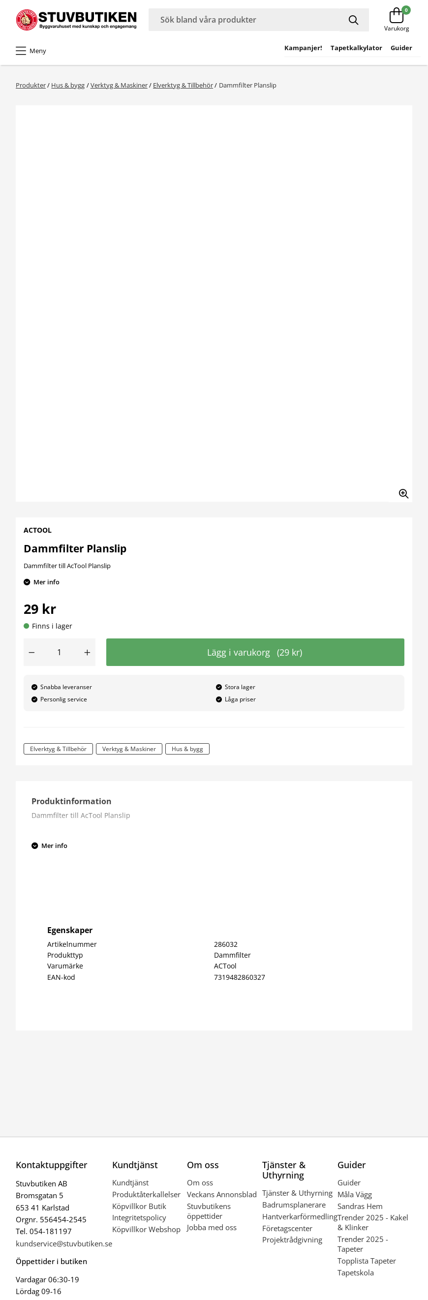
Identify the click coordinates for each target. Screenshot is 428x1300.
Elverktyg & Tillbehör (183, 85)
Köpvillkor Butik (139, 1206)
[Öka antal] (87, 652)
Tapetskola (355, 1272)
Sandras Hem (360, 1206)
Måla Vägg (354, 1194)
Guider (349, 1182)
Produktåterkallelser (146, 1194)
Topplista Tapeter (366, 1261)
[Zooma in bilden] (400, 490)
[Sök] (354, 19)
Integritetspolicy (139, 1217)
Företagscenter (287, 1228)
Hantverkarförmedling (299, 1216)
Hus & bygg (68, 85)
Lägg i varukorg (254, 652)
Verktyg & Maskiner (119, 85)
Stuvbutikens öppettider (209, 1211)
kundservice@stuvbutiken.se (64, 1243)
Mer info (46, 581)
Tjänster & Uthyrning (297, 1193)
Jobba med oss (212, 1227)
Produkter (31, 85)
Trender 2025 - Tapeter (362, 1244)
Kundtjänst (130, 1182)
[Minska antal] (31, 652)
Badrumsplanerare (294, 1204)
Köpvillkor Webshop (146, 1229)
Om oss (200, 1182)
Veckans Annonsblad (222, 1194)
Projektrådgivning (292, 1239)
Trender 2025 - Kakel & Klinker (372, 1222)
